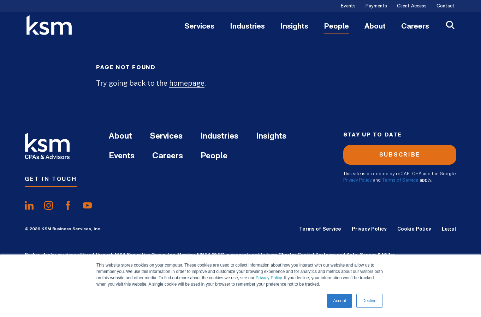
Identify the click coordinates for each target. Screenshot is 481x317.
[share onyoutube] (87, 205)
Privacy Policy (269, 277)
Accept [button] (339, 300)
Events (348, 6)
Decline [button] (369, 300)
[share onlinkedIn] (29, 205)
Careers (415, 27)
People (336, 27)
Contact (446, 6)
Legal (449, 229)
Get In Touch (51, 179)
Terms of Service (400, 180)
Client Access (412, 6)
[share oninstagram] (48, 205)
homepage (186, 83)
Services (199, 27)
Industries (247, 27)
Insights (294, 27)
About (375, 27)
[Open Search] (450, 26)
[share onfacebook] (68, 205)
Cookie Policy (414, 229)
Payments (376, 6)
